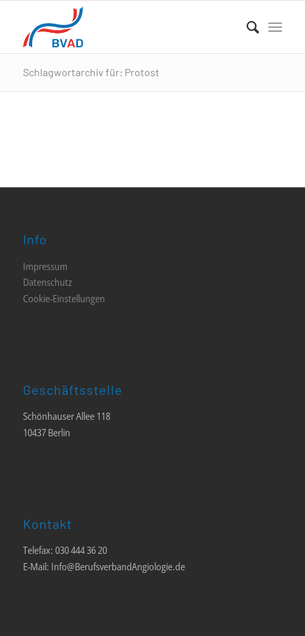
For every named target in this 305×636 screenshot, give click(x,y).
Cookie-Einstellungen (64, 298)
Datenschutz (47, 281)
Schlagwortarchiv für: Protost (91, 72)
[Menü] (275, 27)
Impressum (45, 266)
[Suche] (246, 27)
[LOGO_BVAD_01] (126, 27)
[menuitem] (246, 27)
